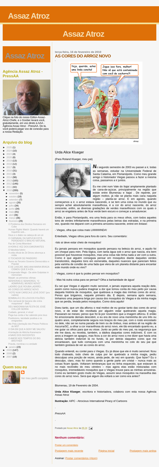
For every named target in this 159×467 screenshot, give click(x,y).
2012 (9, 183)
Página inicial (106, 450)
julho (12, 205)
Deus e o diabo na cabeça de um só (25, 235)
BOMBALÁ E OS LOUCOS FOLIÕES (26, 298)
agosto (13, 202)
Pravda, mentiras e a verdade (22, 344)
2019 (9, 160)
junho (12, 208)
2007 (9, 356)
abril (11, 215)
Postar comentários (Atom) (81, 458)
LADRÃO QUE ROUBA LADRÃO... (25, 286)
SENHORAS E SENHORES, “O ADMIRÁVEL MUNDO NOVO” (24, 282)
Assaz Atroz (28, 15)
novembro (14, 193)
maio (12, 212)
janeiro (13, 347)
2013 (9, 180)
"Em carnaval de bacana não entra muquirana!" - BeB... (25, 302)
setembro (14, 199)
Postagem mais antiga (143, 450)
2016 (9, 170)
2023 (9, 154)
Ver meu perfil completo (34, 378)
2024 (9, 150)
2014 (9, 177)
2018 (9, 164)
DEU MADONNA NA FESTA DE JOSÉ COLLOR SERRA (27, 307)
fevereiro (14, 221)
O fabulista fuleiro (16, 250)
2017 (9, 167)
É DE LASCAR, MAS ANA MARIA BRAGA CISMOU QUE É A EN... (28, 268)
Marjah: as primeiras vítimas (22, 278)
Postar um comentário (66, 445)
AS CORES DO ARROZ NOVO (23, 289)
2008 (9, 353)
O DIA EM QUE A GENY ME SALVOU (26, 329)
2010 (9, 190)
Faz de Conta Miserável (19, 243)
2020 (9, 157)
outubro (13, 196)
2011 (9, 187)
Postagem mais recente (69, 450)
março (12, 218)
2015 (9, 173)
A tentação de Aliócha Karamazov (24, 332)
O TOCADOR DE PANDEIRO (22, 258)
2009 (9, 350)
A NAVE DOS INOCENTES (21, 335)
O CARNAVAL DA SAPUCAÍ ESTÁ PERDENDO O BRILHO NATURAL (27, 239)
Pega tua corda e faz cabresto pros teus (27, 315)
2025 (9, 147)
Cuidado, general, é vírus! (20, 312)
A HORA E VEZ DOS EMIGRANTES (26, 246)
